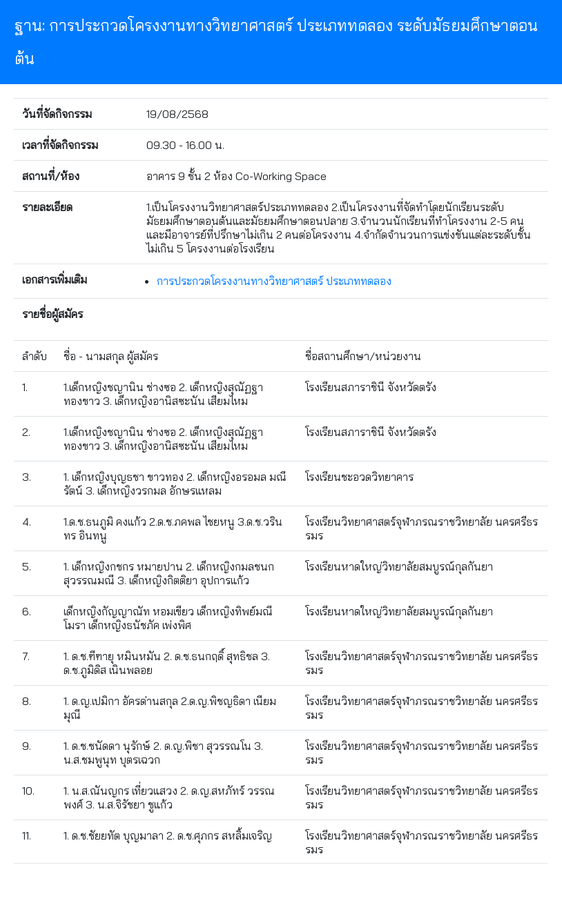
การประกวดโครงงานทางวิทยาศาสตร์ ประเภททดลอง (274, 281)
